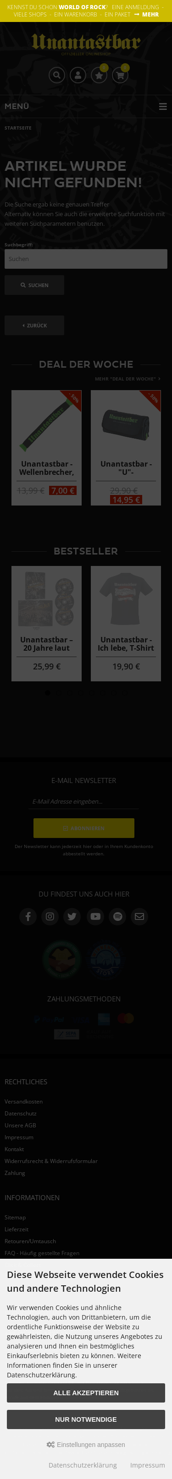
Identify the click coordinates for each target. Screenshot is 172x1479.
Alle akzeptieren (86, 1393)
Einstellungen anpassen (86, 1444)
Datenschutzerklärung (83, 1465)
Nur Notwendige (86, 1419)
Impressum (147, 1465)
